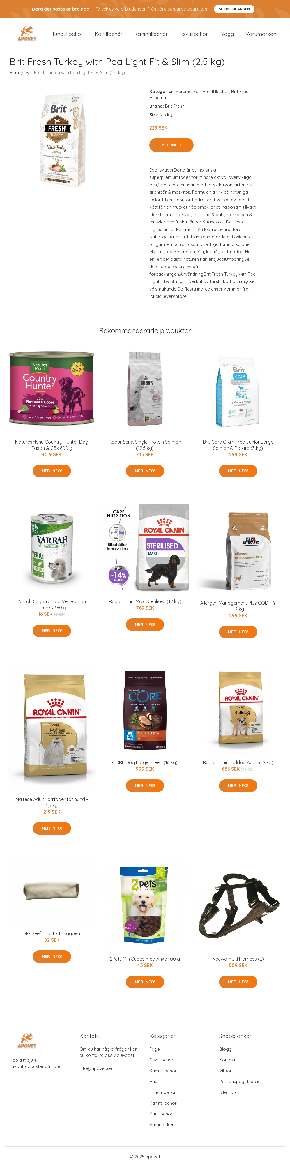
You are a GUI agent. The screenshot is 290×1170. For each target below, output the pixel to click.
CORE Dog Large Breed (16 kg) (145, 766)
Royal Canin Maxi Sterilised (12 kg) (145, 605)
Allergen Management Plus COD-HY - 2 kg (238, 609)
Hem (14, 75)
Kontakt (227, 1063)
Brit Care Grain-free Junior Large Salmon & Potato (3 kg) (238, 448)
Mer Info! (171, 148)
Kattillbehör (109, 35)
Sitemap (227, 1095)
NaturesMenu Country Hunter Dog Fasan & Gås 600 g (51, 448)
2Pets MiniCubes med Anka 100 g (145, 962)
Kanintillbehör (151, 35)
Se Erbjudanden (234, 9)
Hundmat (158, 100)
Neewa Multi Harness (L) (238, 962)
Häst (154, 1084)
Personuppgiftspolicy (241, 1084)
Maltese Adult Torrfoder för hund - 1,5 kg (51, 805)
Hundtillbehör (66, 35)
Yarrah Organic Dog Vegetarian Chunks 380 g (51, 608)
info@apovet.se (95, 1071)
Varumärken (260, 35)
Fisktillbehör (193, 35)
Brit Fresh (241, 94)
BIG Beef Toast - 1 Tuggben (51, 937)
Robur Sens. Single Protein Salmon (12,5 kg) (145, 448)
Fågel (155, 1052)
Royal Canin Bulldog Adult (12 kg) (238, 766)
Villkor (225, 1074)
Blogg (227, 35)
